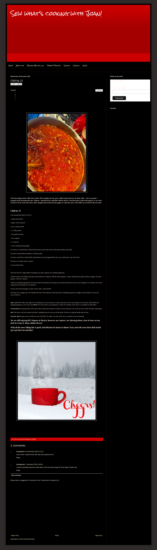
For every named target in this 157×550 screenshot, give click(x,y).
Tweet (13, 90)
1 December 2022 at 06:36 (34, 464)
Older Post (98, 535)
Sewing (67, 65)
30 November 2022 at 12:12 (34, 451)
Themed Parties (54, 65)
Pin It (15, 94)
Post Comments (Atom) (27, 539)
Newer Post (15, 535)
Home (10, 65)
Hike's (85, 65)
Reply (18, 457)
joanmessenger (26, 439)
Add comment (16, 475)
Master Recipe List (35, 65)
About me (20, 65)
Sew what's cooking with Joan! (56, 14)
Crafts (76, 65)
